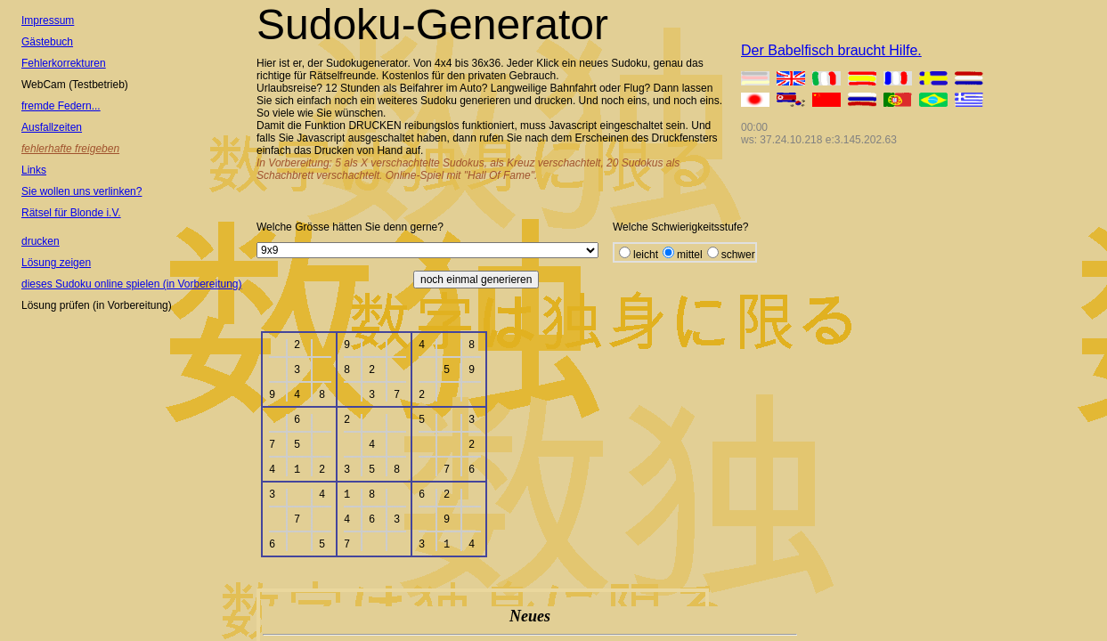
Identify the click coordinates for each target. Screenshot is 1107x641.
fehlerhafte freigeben (70, 148)
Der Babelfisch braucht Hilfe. (831, 50)
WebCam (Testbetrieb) (74, 84)
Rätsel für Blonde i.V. (71, 213)
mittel (690, 254)
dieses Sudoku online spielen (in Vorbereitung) (131, 284)
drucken (40, 241)
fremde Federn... (61, 106)
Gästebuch (47, 42)
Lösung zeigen (56, 262)
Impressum (47, 20)
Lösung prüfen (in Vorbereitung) (96, 305)
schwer (738, 254)
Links (33, 170)
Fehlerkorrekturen (63, 63)
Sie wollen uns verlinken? (81, 191)
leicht (645, 254)
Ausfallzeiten (51, 127)
